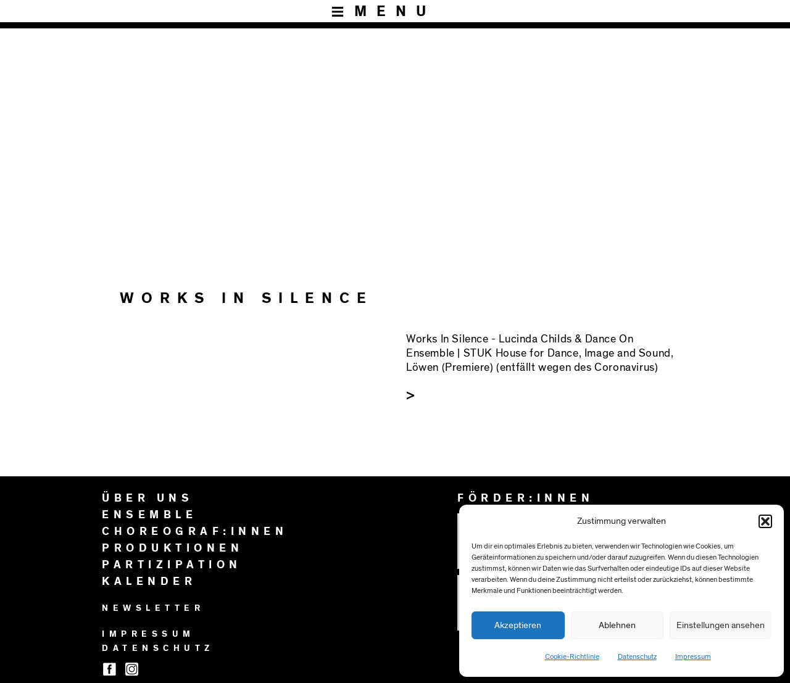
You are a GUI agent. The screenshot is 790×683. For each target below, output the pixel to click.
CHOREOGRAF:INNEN (195, 531)
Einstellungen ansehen (720, 625)
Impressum (693, 656)
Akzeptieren (517, 625)
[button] (765, 521)
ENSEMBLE (149, 515)
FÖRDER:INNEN (525, 498)
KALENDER (149, 581)
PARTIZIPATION (172, 565)
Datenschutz (637, 656)
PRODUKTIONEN (172, 548)
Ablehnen (617, 625)
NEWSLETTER (153, 608)
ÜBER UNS (147, 498)
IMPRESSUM (148, 634)
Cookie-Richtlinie (572, 656)
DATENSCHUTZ (158, 648)
